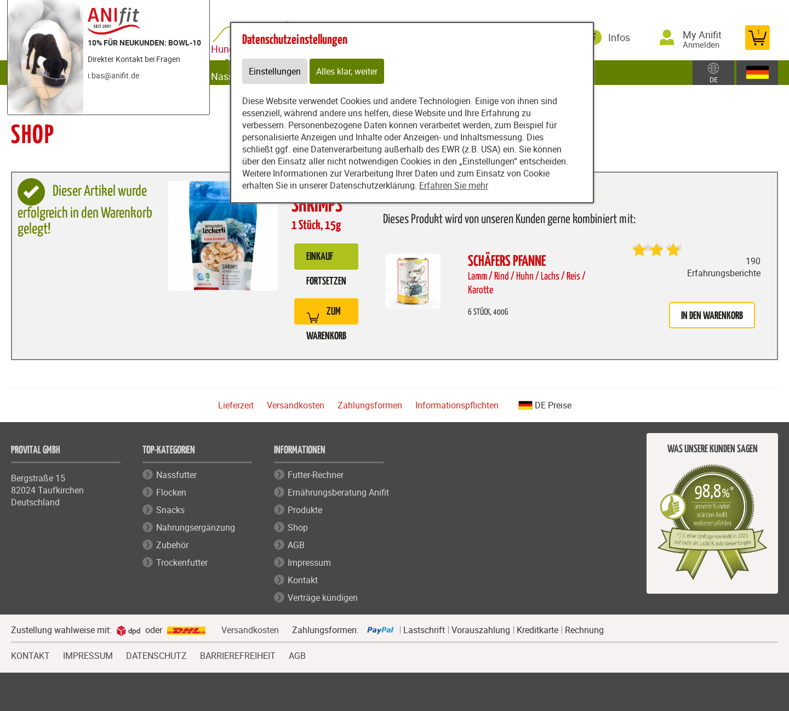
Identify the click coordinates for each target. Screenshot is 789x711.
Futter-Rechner (316, 475)
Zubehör (172, 545)
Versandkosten (295, 405)
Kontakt (303, 580)
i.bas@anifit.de (113, 75)
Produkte (305, 510)
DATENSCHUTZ (156, 654)
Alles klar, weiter (347, 71)
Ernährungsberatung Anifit (338, 492)
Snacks (170, 510)
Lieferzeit (236, 405)
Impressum (309, 562)
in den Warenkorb (712, 316)
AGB (296, 545)
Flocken (171, 492)
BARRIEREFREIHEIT (238, 654)
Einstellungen (275, 71)
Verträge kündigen (323, 597)
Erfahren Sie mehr (453, 185)
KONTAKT (30, 654)
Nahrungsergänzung (195, 527)
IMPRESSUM (88, 654)
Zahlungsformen (370, 405)
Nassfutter (176, 475)
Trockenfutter (182, 562)
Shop (298, 527)
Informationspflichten (457, 405)
